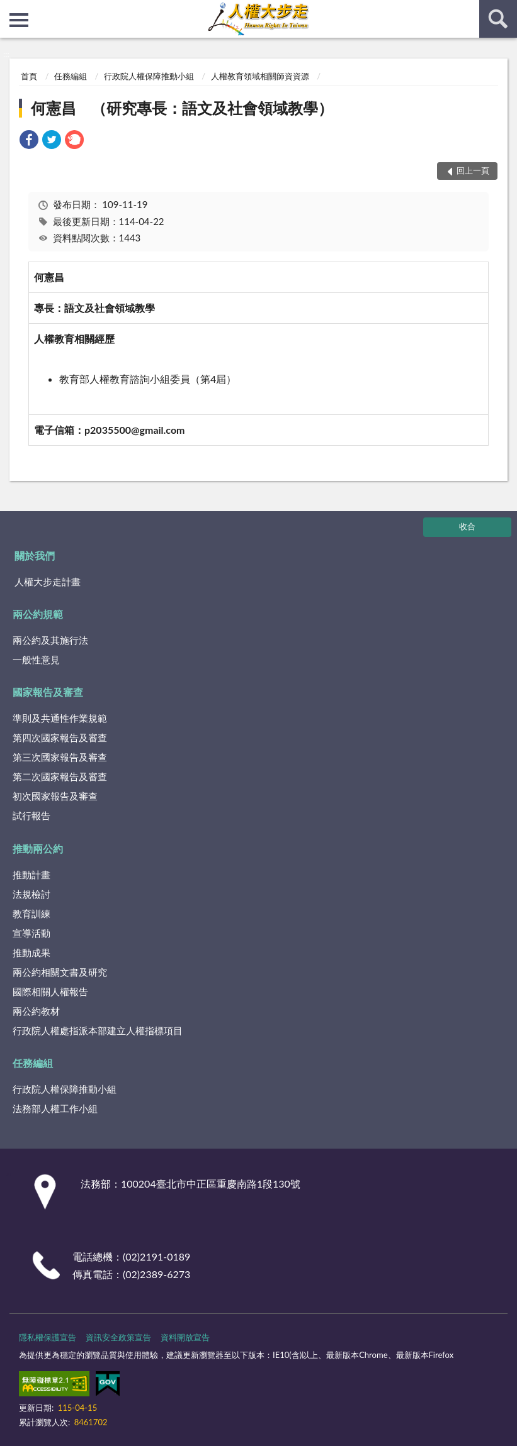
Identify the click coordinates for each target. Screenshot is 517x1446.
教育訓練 (31, 913)
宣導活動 (31, 933)
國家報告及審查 (48, 692)
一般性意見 (36, 659)
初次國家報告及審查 (55, 796)
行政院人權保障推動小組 (149, 76)
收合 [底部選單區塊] (467, 526)
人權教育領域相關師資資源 (260, 76)
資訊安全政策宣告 (118, 1337)
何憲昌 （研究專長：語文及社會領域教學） (182, 108)
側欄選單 (18, 20)
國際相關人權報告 (50, 991)
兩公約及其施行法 (50, 640)
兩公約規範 (38, 614)
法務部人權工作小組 (55, 1108)
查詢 (498, 19)
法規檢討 (31, 894)
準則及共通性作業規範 (60, 718)
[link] (29, 141)
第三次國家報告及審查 (60, 757)
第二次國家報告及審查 (60, 776)
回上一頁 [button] (473, 170)
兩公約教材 (36, 1011)
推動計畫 (31, 874)
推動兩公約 (38, 848)
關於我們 (34, 555)
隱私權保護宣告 (47, 1337)
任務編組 (70, 76)
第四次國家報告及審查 (60, 737)
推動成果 (31, 952)
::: (10, 9)
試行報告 (31, 815)
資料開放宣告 (185, 1337)
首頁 (29, 76)
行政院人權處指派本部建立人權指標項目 (98, 1030)
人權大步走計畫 (47, 581)
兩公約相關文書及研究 (60, 972)
